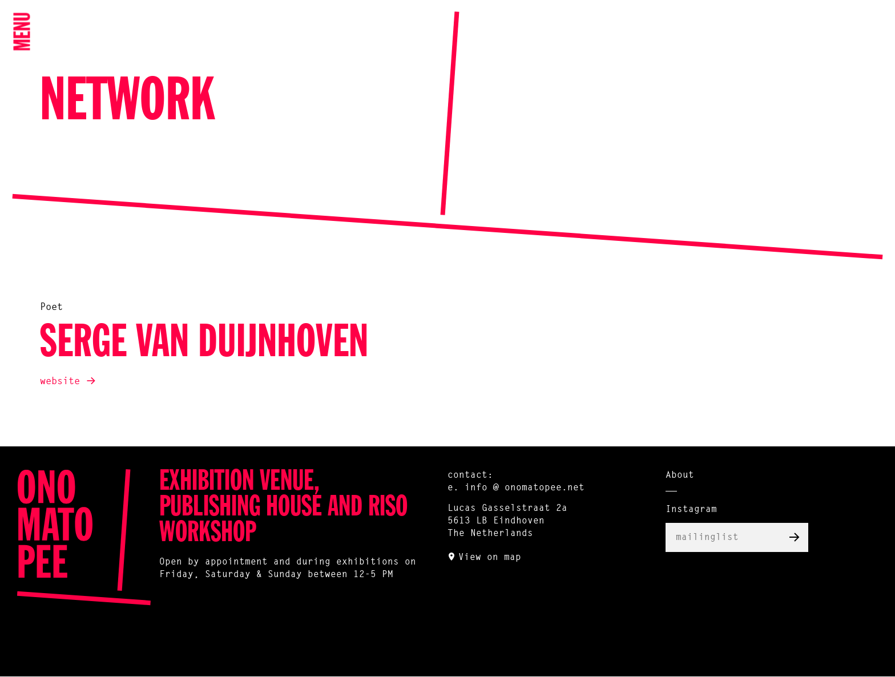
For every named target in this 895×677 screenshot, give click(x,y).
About (680, 475)
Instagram (691, 509)
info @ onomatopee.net (524, 488)
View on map (489, 557)
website (60, 381)
